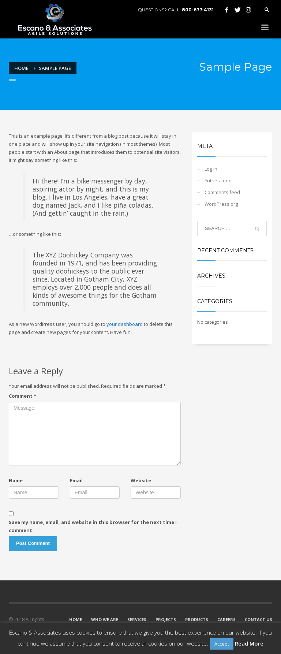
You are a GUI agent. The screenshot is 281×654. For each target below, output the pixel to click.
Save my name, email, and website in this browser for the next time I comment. (93, 526)
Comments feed (222, 192)
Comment (22, 396)
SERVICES (136, 619)
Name (16, 480)
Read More (249, 643)
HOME (75, 619)
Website (141, 480)
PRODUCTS (196, 619)
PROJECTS (166, 619)
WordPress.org (221, 204)
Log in (211, 169)
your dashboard (124, 324)
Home (21, 68)
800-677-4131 (198, 9)
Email (76, 480)
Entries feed (218, 180)
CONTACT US (258, 619)
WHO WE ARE (104, 619)
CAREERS (226, 619)
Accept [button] (221, 643)
